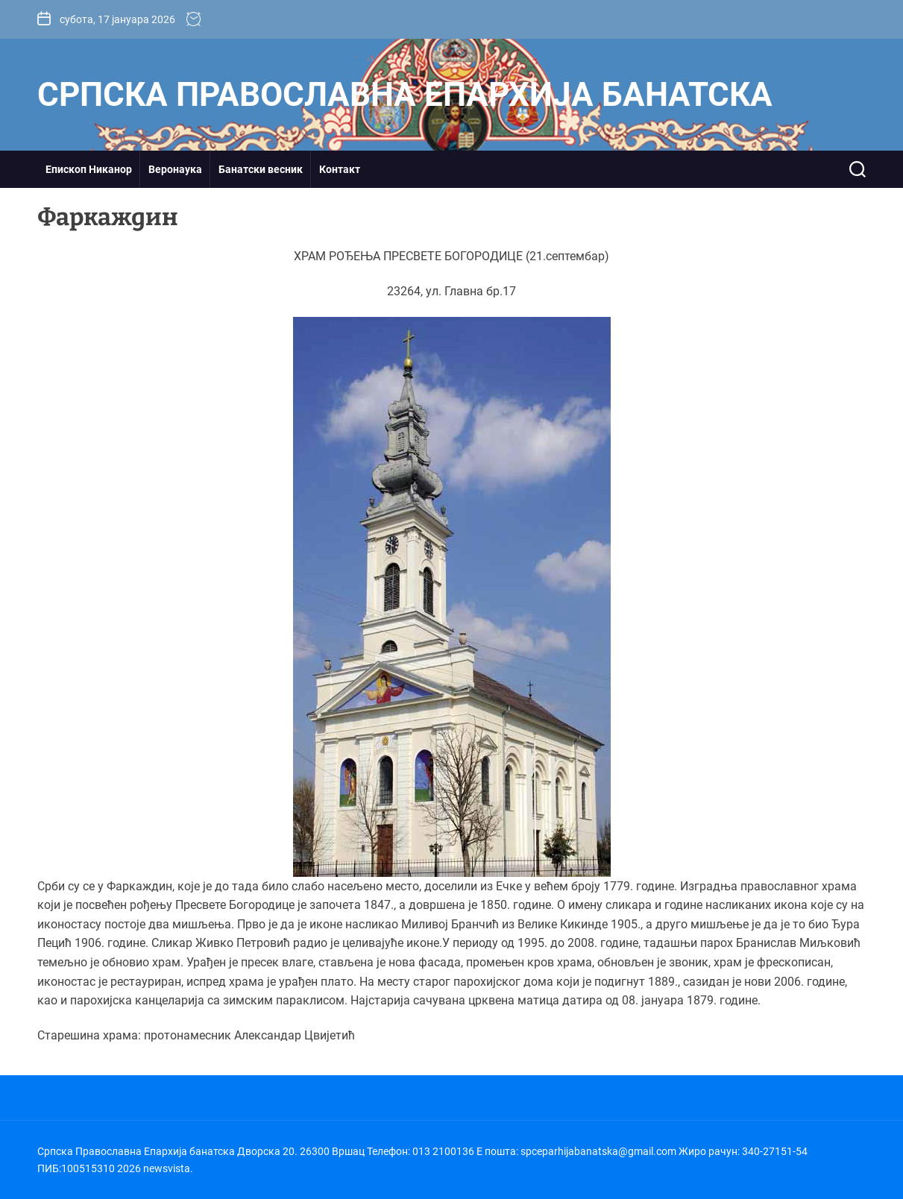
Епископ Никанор (88, 169)
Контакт (339, 169)
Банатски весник (260, 169)
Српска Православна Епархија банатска (405, 94)
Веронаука (175, 169)
